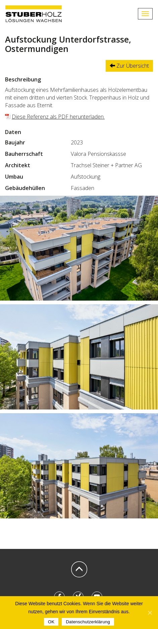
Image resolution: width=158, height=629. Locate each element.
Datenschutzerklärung (88, 621)
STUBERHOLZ (33, 13)
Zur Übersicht (129, 65)
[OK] (149, 612)
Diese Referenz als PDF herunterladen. (58, 116)
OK (51, 621)
